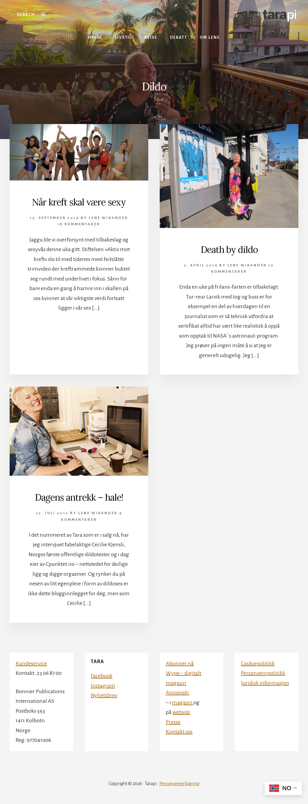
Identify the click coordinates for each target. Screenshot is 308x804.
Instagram (103, 686)
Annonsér (177, 693)
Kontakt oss (179, 732)
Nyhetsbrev (104, 695)
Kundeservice (31, 663)
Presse (173, 722)
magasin (182, 702)
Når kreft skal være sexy (79, 202)
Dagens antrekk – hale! (79, 497)
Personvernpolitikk (263, 673)
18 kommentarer (78, 224)
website (181, 712)
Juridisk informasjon (265, 683)
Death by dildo (229, 249)
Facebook (101, 676)
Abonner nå (180, 663)
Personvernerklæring (179, 783)
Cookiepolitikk (258, 663)
